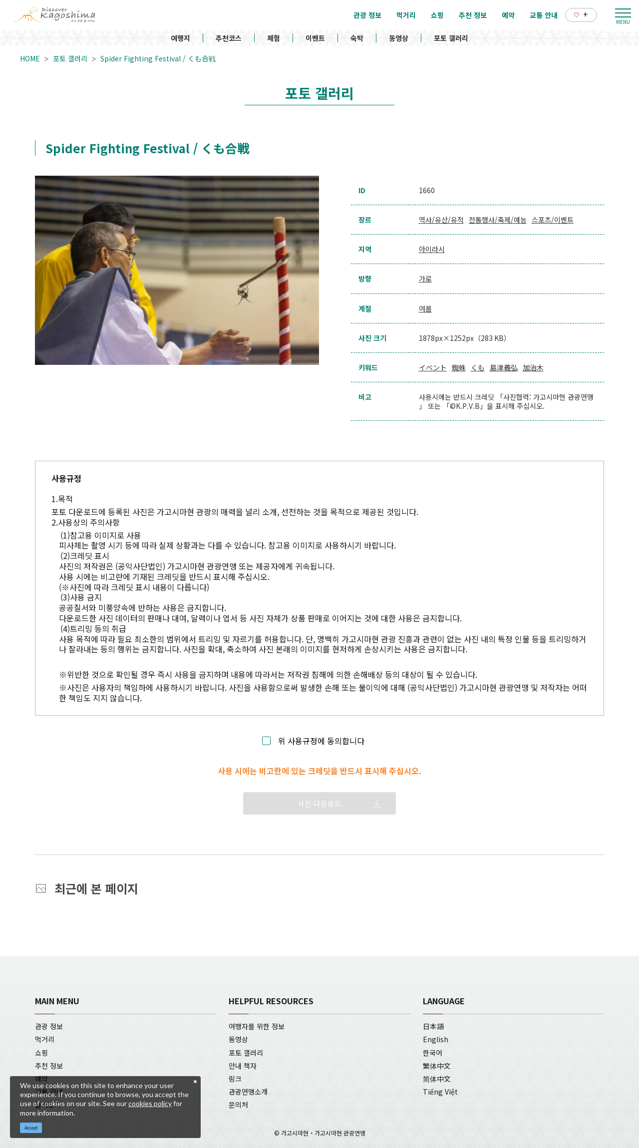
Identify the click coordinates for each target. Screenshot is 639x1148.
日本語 (433, 1026)
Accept (31, 1128)
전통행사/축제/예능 (498, 219)
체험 (273, 37)
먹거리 (44, 1039)
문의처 (238, 1105)
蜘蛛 (459, 367)
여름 (425, 308)
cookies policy (150, 1103)
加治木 (533, 367)
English (435, 1039)
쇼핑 (41, 1053)
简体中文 (437, 1079)
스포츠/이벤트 (553, 219)
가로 (425, 278)
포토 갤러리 (451, 37)
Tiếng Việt (440, 1092)
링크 (235, 1079)
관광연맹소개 (248, 1092)
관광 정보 (49, 1026)
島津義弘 (504, 367)
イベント (433, 367)
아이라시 (432, 249)
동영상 (398, 37)
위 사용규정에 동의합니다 (321, 741)
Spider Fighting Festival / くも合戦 (158, 58)
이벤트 (315, 37)
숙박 (356, 37)
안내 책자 (243, 1066)
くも (478, 367)
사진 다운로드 (319, 803)
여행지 (180, 37)
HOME (30, 58)
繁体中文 (437, 1066)
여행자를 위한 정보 (257, 1026)
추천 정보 (49, 1066)
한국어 (432, 1053)
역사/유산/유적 (441, 219)
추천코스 (229, 37)
